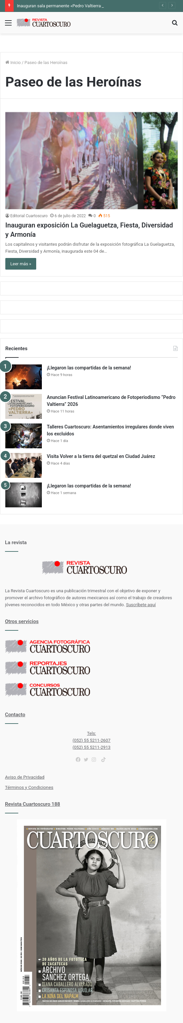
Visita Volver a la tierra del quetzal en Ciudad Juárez (101, 456)
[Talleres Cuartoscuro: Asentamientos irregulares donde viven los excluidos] (23, 435)
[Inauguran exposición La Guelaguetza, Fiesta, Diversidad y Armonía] (91, 160)
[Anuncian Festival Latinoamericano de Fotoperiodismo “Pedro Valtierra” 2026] (23, 406)
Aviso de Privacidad (25, 777)
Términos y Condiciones (29, 787)
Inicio (13, 62)
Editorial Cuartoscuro (28, 216)
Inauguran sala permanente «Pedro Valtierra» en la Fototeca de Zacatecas (87, 5)
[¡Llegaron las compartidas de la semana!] (23, 376)
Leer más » (20, 263)
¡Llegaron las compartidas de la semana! (89, 367)
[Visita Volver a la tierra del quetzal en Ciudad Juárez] (23, 465)
